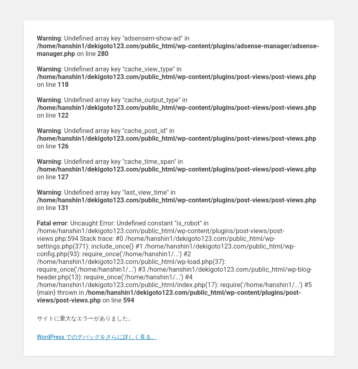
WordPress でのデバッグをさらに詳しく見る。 (97, 337)
